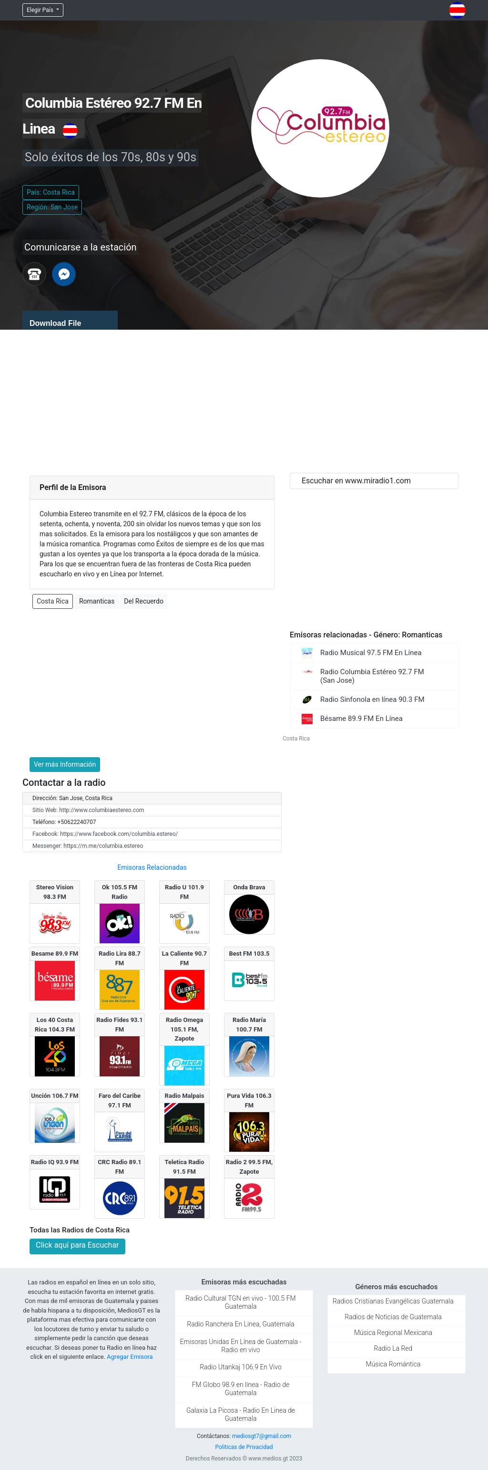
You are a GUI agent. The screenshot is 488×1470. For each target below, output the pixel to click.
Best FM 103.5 (249, 953)
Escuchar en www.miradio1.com (356, 480)
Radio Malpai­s (184, 1095)
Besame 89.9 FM (54, 953)
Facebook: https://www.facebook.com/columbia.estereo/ (105, 834)
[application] (70, 320)
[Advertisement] (244, 401)
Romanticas (96, 601)
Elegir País (41, 10)
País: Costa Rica (51, 192)
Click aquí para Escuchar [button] (77, 1245)
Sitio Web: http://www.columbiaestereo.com (88, 810)
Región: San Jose (52, 207)
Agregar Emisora (129, 1356)
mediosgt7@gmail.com (261, 1436)
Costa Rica (53, 601)
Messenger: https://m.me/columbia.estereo (87, 846)
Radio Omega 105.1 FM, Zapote (184, 1029)
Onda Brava (249, 887)
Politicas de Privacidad (244, 1447)
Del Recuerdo (143, 601)
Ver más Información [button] (65, 764)
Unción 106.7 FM (54, 1095)
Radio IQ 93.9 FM (55, 1162)
